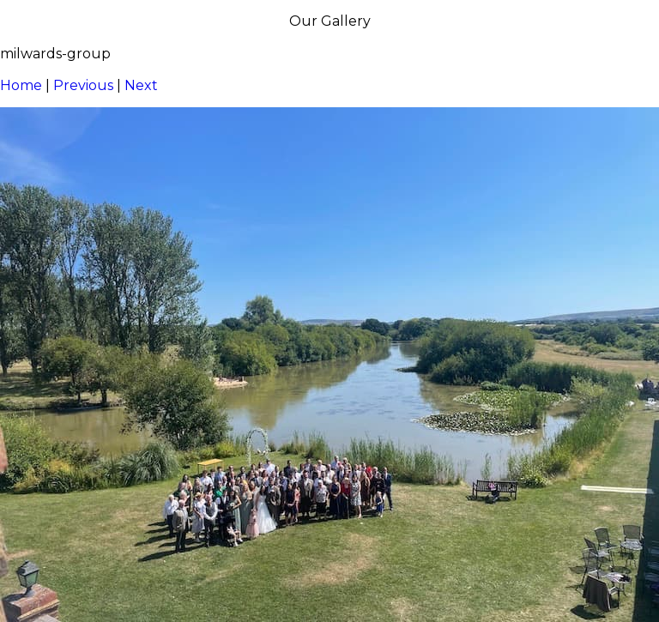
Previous (83, 85)
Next (141, 85)
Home (21, 85)
